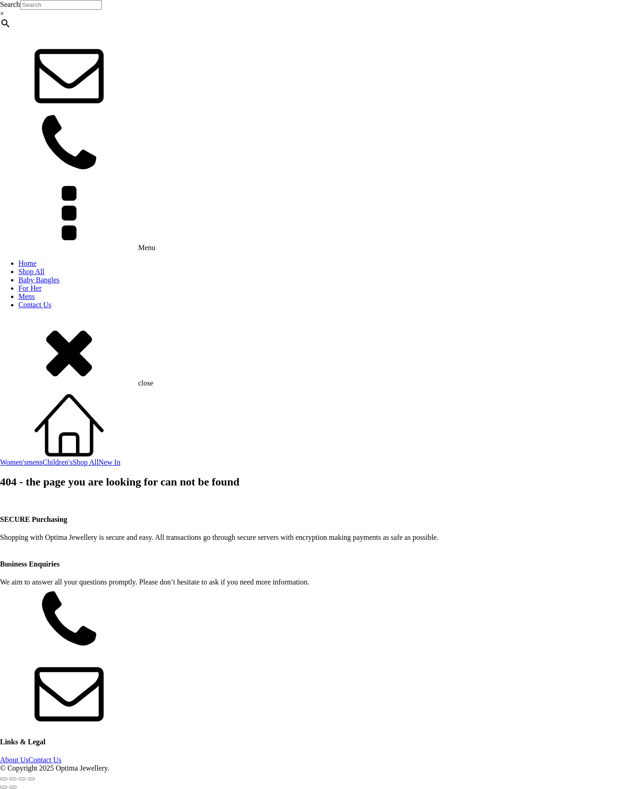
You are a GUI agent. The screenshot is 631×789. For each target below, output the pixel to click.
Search (10, 4)
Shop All (31, 271)
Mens (26, 296)
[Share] (22, 778)
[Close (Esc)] (31, 778)
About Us (14, 760)
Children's (57, 462)
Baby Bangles (38, 280)
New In (110, 462)
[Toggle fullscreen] (13, 778)
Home (27, 263)
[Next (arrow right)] (13, 787)
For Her (29, 288)
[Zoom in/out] (3, 778)
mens (34, 462)
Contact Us (35, 305)
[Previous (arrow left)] (3, 787)
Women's (13, 462)
